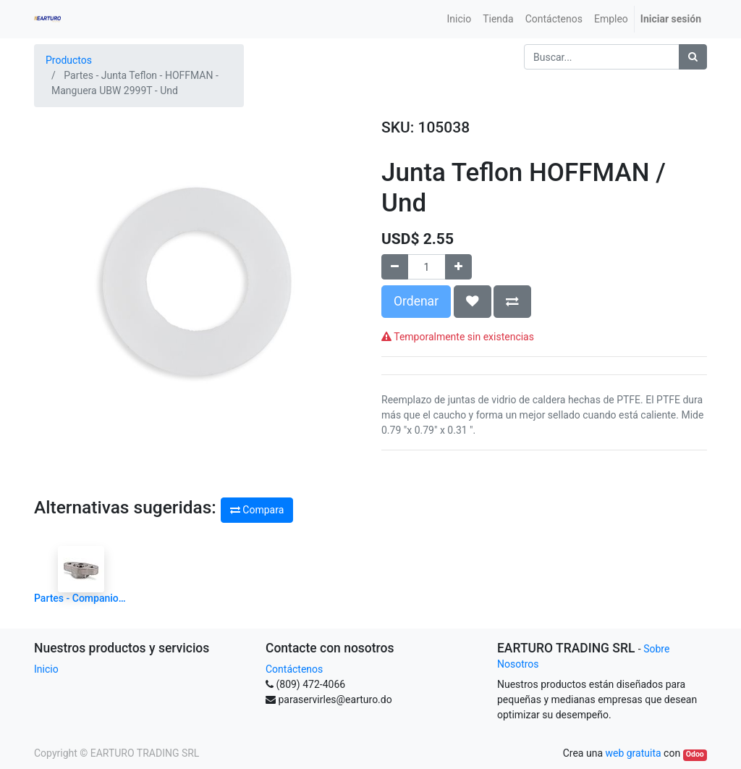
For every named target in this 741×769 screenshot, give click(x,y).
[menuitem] (459, 19)
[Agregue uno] (458, 267)
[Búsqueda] (693, 57)
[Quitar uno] (394, 267)
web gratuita (633, 753)
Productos (69, 60)
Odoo (695, 754)
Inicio (46, 669)
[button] (472, 301)
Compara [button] (257, 510)
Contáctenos (294, 669)
